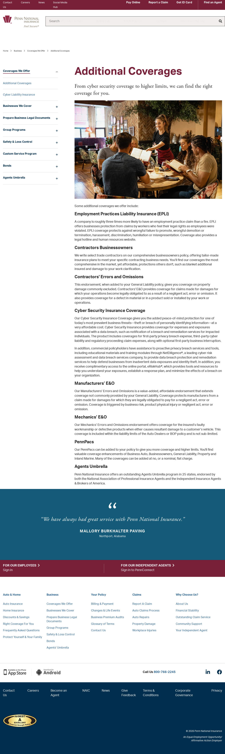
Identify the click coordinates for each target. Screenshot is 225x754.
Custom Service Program (20, 153)
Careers (25, 2)
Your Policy (133, 21)
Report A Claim (142, 603)
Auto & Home (12, 594)
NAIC (86, 690)
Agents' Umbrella (58, 647)
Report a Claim (158, 2)
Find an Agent (213, 2)
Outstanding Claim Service (193, 617)
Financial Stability (187, 610)
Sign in (8, 570)
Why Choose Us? (192, 21)
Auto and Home (70, 21)
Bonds (7, 165)
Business (103, 21)
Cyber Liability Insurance (19, 94)
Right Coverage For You (18, 624)
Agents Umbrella (14, 177)
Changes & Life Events (105, 610)
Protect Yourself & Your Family (22, 637)
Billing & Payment (102, 603)
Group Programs (14, 129)
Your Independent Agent (191, 630)
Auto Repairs (140, 617)
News (41, 2)
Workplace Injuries (144, 630)
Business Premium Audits (107, 617)
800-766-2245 (165, 672)
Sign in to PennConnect (137, 570)
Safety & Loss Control (17, 141)
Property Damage (143, 624)
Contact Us (98, 630)
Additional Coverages (17, 83)
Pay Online (133, 2)
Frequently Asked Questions (21, 630)
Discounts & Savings (16, 617)
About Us (182, 603)
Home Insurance (13, 610)
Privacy (216, 690)
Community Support (189, 624)
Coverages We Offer (36, 51)
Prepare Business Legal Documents (26, 118)
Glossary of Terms (102, 624)
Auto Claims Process (145, 610)
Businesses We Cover (17, 106)
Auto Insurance (13, 603)
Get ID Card (184, 2)
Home (5, 51)
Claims (161, 21)
